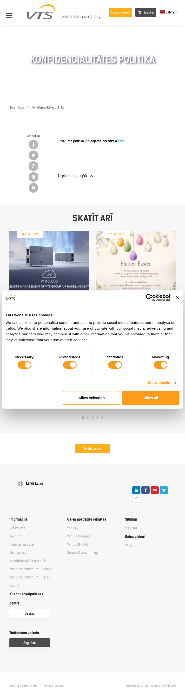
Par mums (17, 528)
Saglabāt (146, 12)
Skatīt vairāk (92, 449)
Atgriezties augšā (72, 176)
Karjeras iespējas (21, 545)
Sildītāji (131, 519)
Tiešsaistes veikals (24, 633)
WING (128, 545)
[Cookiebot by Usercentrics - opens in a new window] (149, 297)
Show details (159, 382)
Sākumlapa (16, 107)
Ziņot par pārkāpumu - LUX (29, 577)
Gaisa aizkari (135, 537)
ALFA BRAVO (169, 685)
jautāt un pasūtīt (120, 12)
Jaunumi (15, 536)
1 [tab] (83, 417)
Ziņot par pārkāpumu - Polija (30, 569)
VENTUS (72, 528)
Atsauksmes (18, 553)
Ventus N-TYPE (77, 545)
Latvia (167, 12)
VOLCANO (131, 528)
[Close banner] (177, 297)
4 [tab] (97, 417)
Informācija (18, 519)
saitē (121, 141)
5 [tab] (102, 417)
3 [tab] (92, 417)
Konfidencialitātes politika (48, 107)
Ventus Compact (79, 536)
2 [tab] (87, 417)
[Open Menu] (11, 12)
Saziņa (14, 586)
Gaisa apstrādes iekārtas (86, 519)
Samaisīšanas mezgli (83, 553)
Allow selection (92, 398)
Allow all (150, 398)
